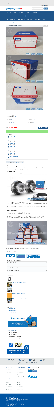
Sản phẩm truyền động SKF (10, 389)
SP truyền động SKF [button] (11, 16)
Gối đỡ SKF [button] (28, 12)
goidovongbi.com (20, 387)
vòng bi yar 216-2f (16, 248)
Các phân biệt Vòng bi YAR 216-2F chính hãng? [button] (27, 265)
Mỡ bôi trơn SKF (8, 384)
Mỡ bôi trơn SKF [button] (36, 12)
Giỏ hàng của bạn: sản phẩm (43, 5)
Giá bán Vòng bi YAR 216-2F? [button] (27, 262)
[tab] (27, 263)
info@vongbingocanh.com (15, 156)
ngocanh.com (19, 384)
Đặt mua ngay (43, 127)
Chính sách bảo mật (20, 370)
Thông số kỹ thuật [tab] (19, 162)
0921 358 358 (12, 139)
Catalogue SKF (9, 3)
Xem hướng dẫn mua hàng (10, 125)
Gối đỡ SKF (8, 382)
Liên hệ (13, 3)
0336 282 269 (12, 150)
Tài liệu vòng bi (30, 19)
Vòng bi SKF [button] (21, 12)
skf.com (18, 382)
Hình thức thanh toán (21, 19)
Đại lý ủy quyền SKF (39, 16)
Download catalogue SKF (21, 376)
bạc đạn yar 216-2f (22, 248)
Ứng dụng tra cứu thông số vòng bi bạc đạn (18, 293)
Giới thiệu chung (8, 369)
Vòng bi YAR (45, 25)
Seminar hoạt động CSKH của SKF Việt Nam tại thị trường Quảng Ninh (22, 287)
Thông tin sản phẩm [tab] (10, 162)
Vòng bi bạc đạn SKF (9, 380)
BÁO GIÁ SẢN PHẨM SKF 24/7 (28, 363)
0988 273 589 (12, 146)
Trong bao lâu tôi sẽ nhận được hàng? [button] (27, 270)
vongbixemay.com (20, 389)
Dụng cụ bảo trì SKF (9, 386)
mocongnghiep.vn (20, 386)
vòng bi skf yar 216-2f (29, 248)
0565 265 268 (12, 143)
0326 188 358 (12, 153)
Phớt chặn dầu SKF (9, 387)
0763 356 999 (12, 136)
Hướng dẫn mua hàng (11, 19)
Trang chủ (9, 12)
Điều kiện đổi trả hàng (20, 372)
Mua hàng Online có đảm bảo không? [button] (27, 267)
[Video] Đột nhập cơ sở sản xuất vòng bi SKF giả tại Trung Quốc (22, 298)
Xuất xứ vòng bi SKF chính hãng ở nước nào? (19, 282)
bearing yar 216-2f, (36, 248)
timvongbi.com (19, 380)
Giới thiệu (15, 12)
